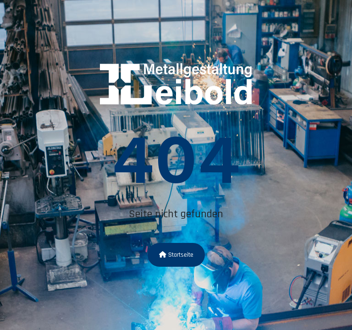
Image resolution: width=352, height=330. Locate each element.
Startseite (176, 255)
